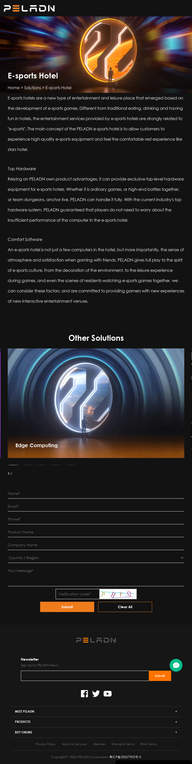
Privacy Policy (46, 744)
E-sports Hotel (58, 87)
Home (14, 87)
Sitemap (99, 744)
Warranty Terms (122, 744)
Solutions (32, 87)
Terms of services (74, 744)
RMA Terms (149, 744)
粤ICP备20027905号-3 (125, 757)
